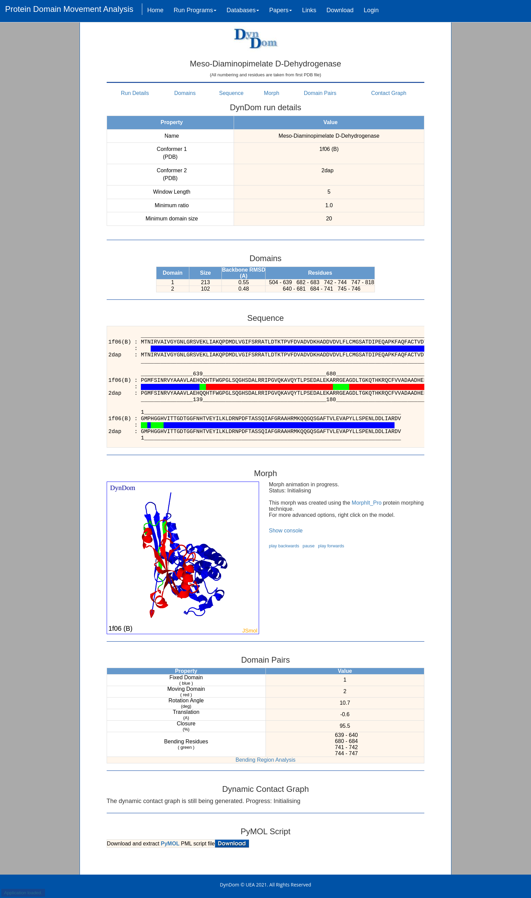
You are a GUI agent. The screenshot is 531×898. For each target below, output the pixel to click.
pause (309, 545)
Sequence (231, 93)
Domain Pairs (320, 93)
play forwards (331, 545)
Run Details (135, 93)
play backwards (284, 545)
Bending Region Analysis (265, 760)
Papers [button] (280, 10)
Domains (185, 93)
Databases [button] (243, 10)
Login (371, 10)
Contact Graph (388, 93)
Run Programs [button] (195, 10)
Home (155, 10)
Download (340, 10)
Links (309, 10)
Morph (271, 93)
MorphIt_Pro (367, 503)
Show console (286, 530)
